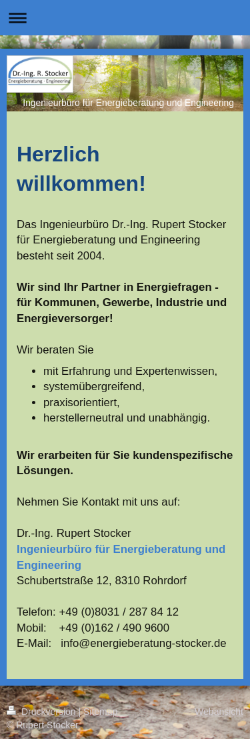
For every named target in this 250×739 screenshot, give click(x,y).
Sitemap (100, 711)
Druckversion (42, 711)
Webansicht (219, 711)
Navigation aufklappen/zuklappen (125, 17)
